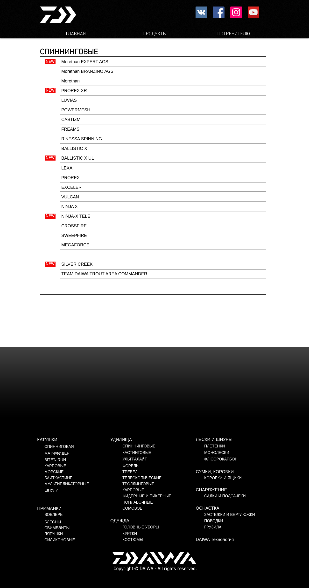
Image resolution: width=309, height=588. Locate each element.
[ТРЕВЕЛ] (152, 472)
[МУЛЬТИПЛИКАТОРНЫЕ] (81, 484)
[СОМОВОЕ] (149, 508)
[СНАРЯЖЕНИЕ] (232, 490)
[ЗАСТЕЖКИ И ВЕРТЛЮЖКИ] (236, 514)
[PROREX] (163, 178)
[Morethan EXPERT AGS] (163, 62)
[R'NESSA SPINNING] (163, 139)
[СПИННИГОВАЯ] (81, 446)
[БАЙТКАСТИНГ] (81, 478)
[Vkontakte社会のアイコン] (201, 12)
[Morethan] (163, 81)
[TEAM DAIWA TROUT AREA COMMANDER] (163, 274)
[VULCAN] (163, 197)
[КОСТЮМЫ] (141, 539)
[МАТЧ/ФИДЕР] (81, 453)
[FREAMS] (163, 129)
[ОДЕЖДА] (147, 521)
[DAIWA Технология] (232, 539)
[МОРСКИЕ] (81, 472)
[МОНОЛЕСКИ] (238, 452)
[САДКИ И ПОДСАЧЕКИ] (238, 496)
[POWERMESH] (163, 110)
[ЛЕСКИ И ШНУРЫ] (232, 439)
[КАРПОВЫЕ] (81, 466)
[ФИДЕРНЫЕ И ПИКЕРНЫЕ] (152, 496)
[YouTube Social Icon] (253, 12)
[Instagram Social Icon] (236, 12)
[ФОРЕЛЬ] (159, 466)
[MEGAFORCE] (163, 245)
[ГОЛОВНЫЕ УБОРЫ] (159, 527)
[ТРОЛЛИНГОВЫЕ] (149, 484)
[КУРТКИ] (159, 533)
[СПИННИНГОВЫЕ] (159, 446)
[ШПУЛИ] (81, 490)
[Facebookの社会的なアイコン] (219, 12)
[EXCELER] (163, 187)
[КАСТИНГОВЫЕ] (159, 452)
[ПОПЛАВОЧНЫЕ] (152, 502)
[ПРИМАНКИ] (74, 508)
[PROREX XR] (163, 91)
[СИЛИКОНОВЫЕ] (76, 540)
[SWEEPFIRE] (163, 236)
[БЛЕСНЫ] (68, 522)
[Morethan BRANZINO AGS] (163, 71)
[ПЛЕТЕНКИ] (238, 446)
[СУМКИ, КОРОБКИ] (232, 472)
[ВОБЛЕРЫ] (71, 514)
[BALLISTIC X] (163, 149)
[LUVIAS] (163, 100)
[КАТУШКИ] (74, 440)
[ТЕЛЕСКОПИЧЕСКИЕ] (152, 478)
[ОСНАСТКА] (232, 508)
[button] (163, 284)
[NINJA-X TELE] (163, 216)
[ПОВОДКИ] (236, 521)
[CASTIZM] (163, 120)
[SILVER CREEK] (163, 264)
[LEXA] (163, 168)
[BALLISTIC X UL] (163, 158)
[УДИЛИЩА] (147, 440)
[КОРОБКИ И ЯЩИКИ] (238, 478)
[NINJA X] (163, 207)
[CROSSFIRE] (163, 226)
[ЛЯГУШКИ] (73, 534)
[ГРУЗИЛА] (236, 527)
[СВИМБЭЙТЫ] (73, 528)
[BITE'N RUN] (81, 460)
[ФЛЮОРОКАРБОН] (238, 459)
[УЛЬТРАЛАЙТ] (159, 459)
